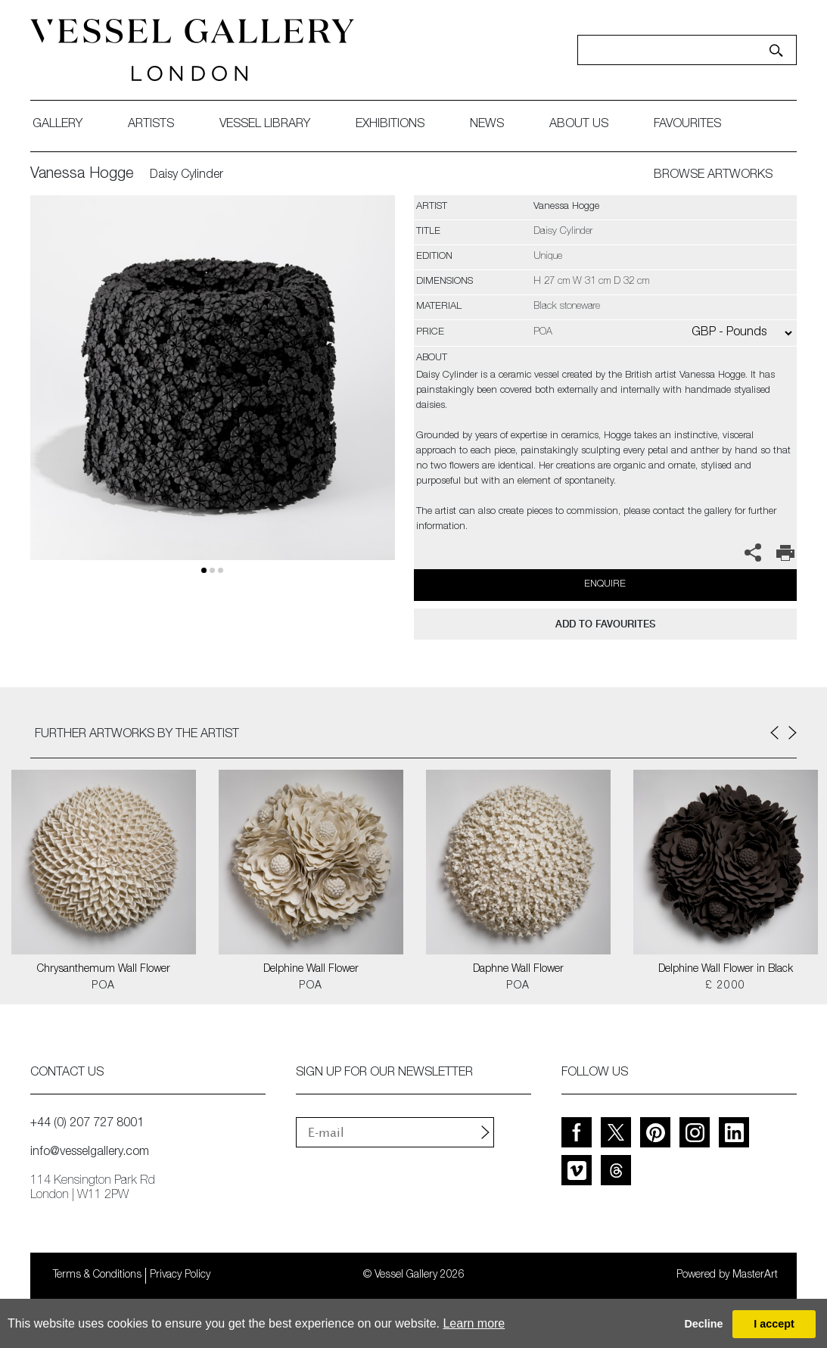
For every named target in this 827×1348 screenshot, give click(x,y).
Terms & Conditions (97, 1275)
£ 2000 (725, 986)
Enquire (605, 585)
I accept (774, 1324)
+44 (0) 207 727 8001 (87, 1124)
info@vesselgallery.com (89, 1153)
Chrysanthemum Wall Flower (103, 969)
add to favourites (605, 624)
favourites (687, 125)
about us (578, 125)
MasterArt (755, 1275)
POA (103, 986)
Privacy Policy (180, 1275)
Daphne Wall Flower (518, 969)
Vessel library (264, 125)
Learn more (474, 1323)
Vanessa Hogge (82, 174)
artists (151, 125)
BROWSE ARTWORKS (713, 176)
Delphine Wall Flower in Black (725, 969)
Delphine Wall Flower (311, 969)
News (487, 125)
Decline (703, 1324)
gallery (57, 125)
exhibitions (390, 125)
